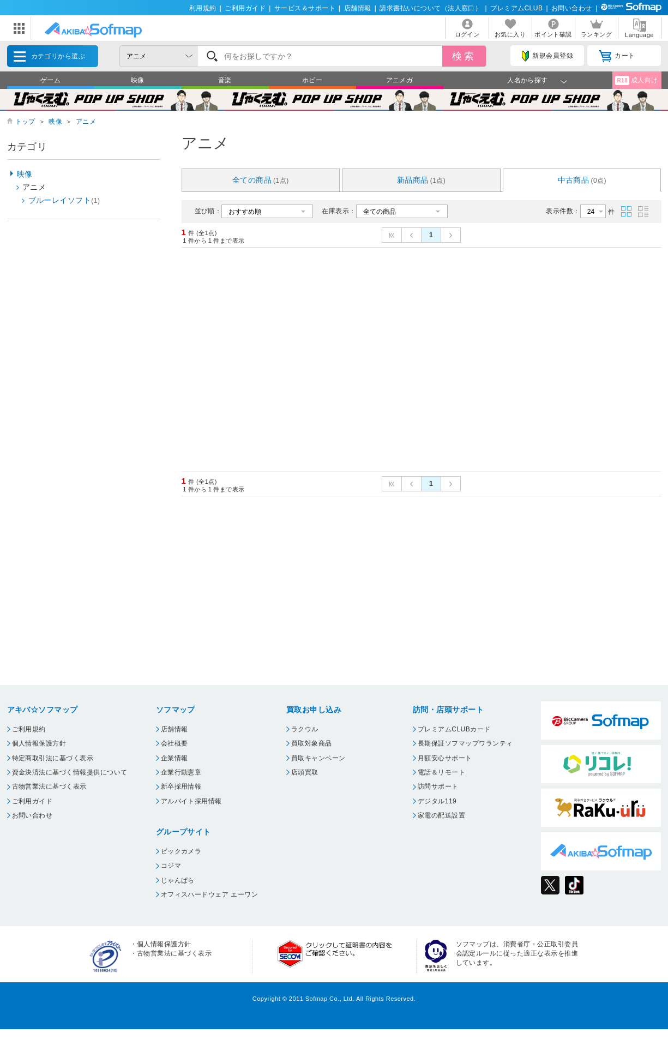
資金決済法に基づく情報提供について (70, 772)
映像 (138, 80)
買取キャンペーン (318, 758)
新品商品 (421, 180)
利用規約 (202, 8)
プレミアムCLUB (516, 8)
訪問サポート (438, 786)
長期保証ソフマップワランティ (465, 743)
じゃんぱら (178, 880)
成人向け (636, 80)
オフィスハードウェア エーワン (209, 894)
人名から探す (527, 80)
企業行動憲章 (181, 772)
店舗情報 (357, 8)
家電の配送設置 (441, 815)
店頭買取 (304, 772)
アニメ (86, 121)
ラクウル (304, 729)
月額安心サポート (445, 758)
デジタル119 (437, 801)
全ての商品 (260, 180)
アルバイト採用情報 (191, 801)
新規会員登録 (547, 56)
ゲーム (50, 80)
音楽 (225, 80)
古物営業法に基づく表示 (49, 786)
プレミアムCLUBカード (454, 729)
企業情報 (174, 758)
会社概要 (174, 743)
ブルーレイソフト (64, 200)
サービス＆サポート (304, 8)
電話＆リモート (441, 772)
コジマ (171, 865)
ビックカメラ (181, 851)
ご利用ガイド (245, 8)
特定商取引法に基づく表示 (53, 758)
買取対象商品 (311, 743)
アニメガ (399, 80)
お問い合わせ (571, 8)
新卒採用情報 (181, 786)
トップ (25, 121)
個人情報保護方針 (39, 743)
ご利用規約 (29, 729)
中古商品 (582, 180)
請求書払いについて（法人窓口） (431, 8)
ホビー (312, 80)
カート (617, 56)
